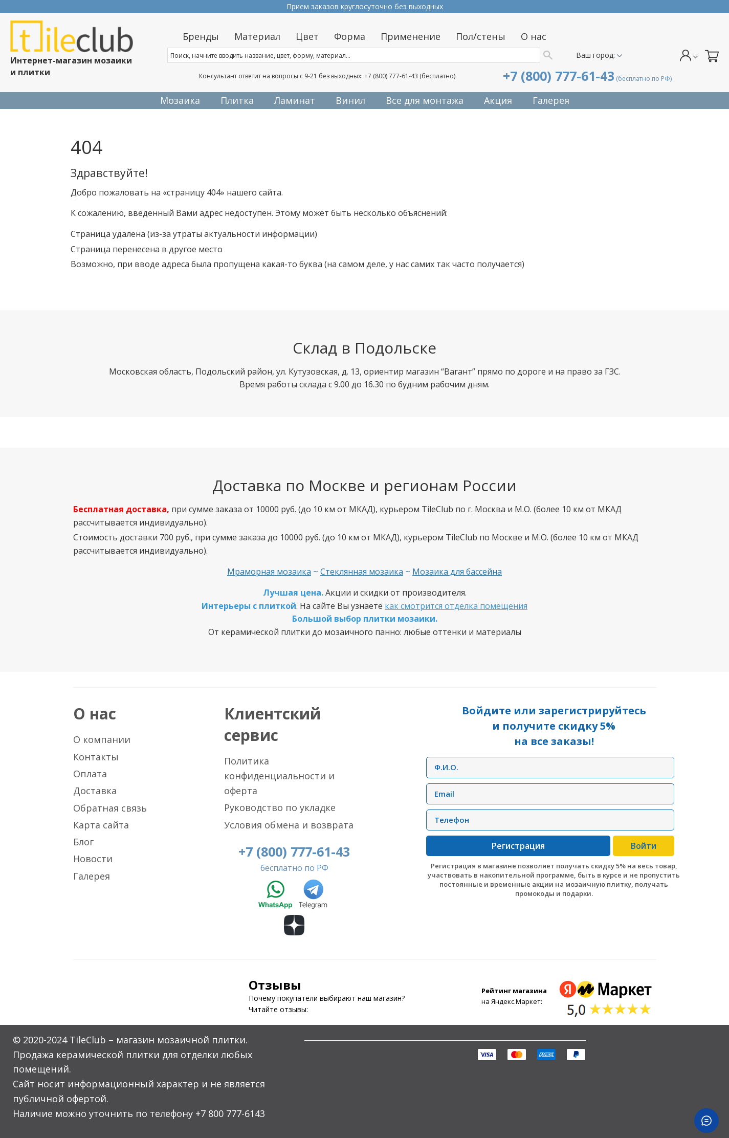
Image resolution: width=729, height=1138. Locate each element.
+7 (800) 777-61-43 (391, 76)
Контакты (96, 757)
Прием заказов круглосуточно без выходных (364, 6)
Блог (83, 842)
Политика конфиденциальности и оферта (279, 776)
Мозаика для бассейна (457, 571)
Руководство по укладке (280, 807)
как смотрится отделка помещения (456, 605)
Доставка (95, 790)
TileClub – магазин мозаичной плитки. (159, 1040)
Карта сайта (101, 825)
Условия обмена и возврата (289, 825)
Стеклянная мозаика (361, 571)
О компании (101, 739)
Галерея (91, 876)
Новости (93, 858)
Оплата (90, 774)
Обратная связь (110, 808)
